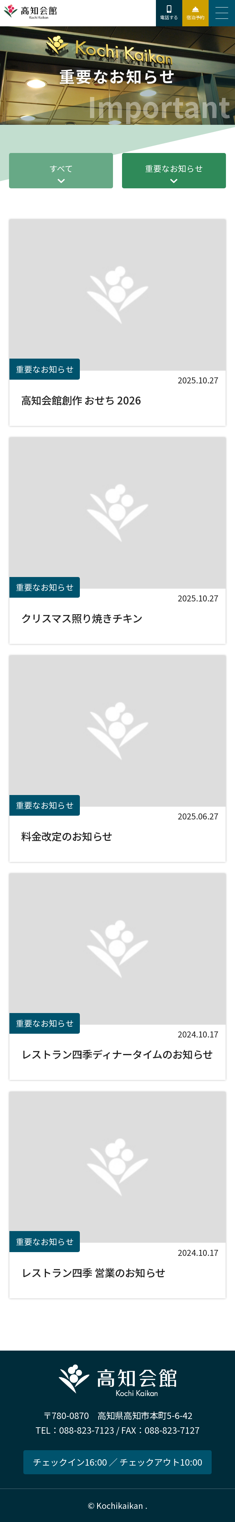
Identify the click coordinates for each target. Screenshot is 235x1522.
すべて (61, 168)
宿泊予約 (195, 17)
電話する (169, 17)
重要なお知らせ (174, 168)
